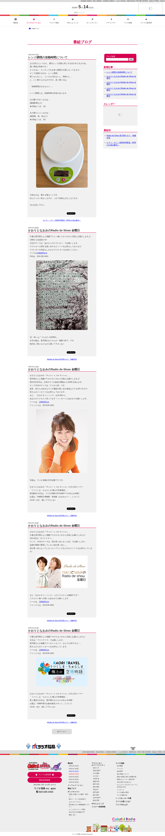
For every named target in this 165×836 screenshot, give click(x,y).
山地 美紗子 (97, 797)
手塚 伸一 (96, 789)
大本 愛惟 (96, 773)
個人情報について (123, 774)
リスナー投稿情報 (98, 807)
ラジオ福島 (15, 9)
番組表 (15, 21)
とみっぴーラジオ (75, 802)
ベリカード (120, 790)
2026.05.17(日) (74, 774)
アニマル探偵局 (146, 21)
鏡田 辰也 (96, 784)
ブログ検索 (110, 56)
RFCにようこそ (72, 21)
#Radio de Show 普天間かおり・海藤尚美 (62, 359)
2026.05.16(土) (74, 771)
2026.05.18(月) (74, 777)
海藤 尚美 (96, 781)
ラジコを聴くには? (123, 801)
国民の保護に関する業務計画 (126, 777)
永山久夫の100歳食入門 (77, 812)
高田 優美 (96, 787)
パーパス (120, 768)
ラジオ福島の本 (122, 795)
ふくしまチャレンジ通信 (77, 809)
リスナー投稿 (54, 21)
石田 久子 (96, 768)
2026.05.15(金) (74, 768)
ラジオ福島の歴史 (123, 792)
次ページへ (61, 731)
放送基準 (120, 771)
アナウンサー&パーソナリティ (98, 764)
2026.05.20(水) (74, 782)
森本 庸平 (96, 795)
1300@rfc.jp (42, 253)
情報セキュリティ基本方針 (126, 779)
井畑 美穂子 (97, 770)
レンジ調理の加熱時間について (119, 72)
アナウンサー (111, 21)
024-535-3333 (46, 792)
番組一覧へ (72, 815)
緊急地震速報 (44, 780)
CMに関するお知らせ (124, 782)
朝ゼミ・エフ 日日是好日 (77, 799)
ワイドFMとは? (122, 805)
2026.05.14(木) (74, 766)
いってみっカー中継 (123, 798)
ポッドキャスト (92, 21)
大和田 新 (96, 779)
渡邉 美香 (96, 800)
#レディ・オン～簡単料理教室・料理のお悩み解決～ (62, 220)
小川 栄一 (96, 776)
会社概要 (120, 766)
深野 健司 (96, 792)
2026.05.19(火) (74, 779)
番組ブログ (72, 788)
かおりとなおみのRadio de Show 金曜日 (121, 77)
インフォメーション (33, 21)
